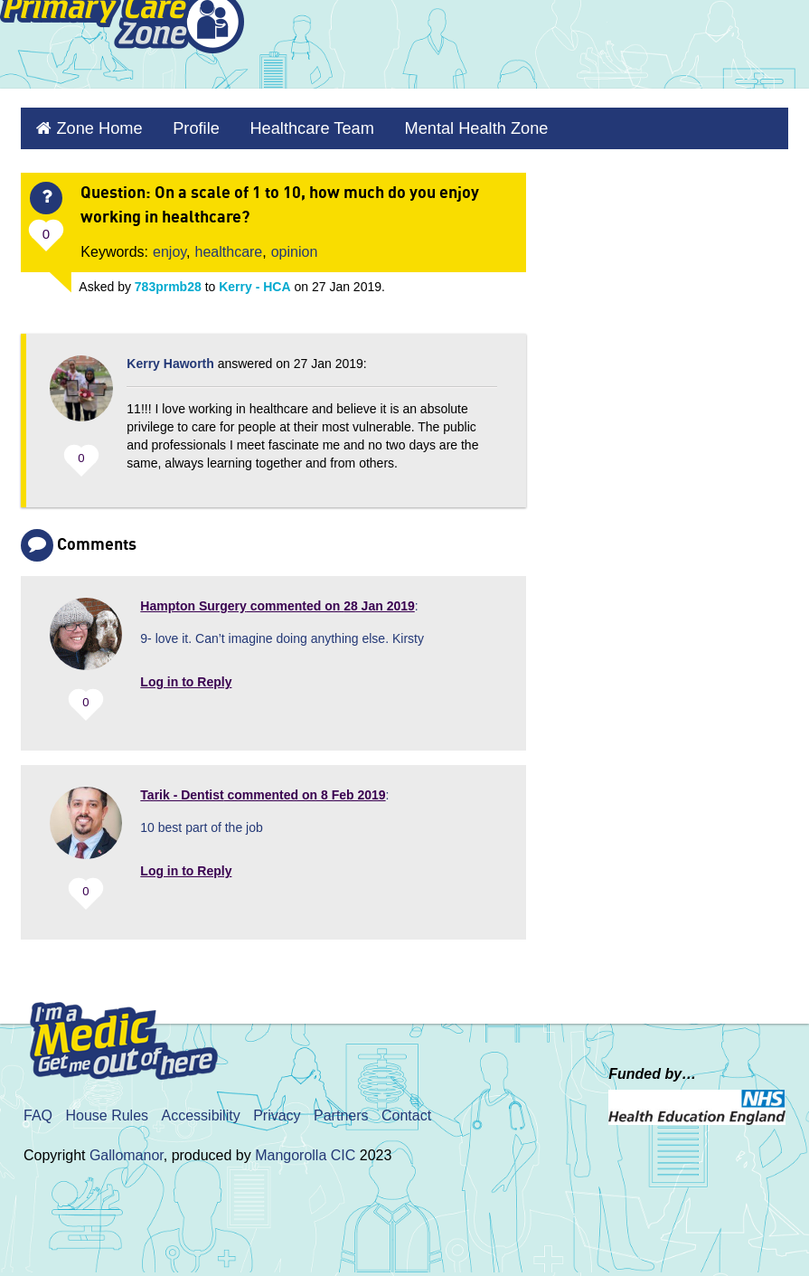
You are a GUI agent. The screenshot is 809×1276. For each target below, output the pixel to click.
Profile (175, 124)
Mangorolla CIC (305, 1147)
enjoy (169, 243)
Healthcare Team (279, 124)
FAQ (38, 1107)
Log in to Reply (185, 673)
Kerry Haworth (170, 355)
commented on (277, 598)
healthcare (229, 243)
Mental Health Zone (424, 124)
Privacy (276, 1107)
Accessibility (201, 1107)
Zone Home (90, 124)
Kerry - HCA (254, 278)
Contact (406, 1107)
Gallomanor (126, 1147)
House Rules (106, 1107)
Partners (341, 1107)
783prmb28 (168, 278)
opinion (294, 243)
